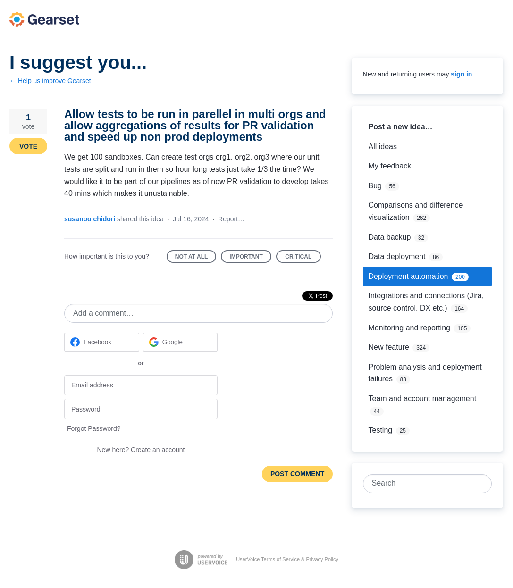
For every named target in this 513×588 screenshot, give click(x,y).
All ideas (383, 147)
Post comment (297, 474)
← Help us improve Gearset (50, 80)
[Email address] (141, 385)
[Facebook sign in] (101, 342)
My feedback (390, 166)
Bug (375, 186)
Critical (303, 258)
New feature (389, 347)
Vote (28, 146)
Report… (231, 219)
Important (250, 258)
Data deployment (397, 256)
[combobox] (422, 484)
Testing (381, 430)
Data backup (390, 237)
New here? (141, 450)
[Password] (141, 409)
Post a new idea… (401, 127)
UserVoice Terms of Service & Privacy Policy (287, 559)
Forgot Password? (94, 428)
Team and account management (423, 399)
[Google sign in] (180, 342)
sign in (461, 74)
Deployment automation (408, 276)
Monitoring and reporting (409, 328)
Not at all (196, 258)
